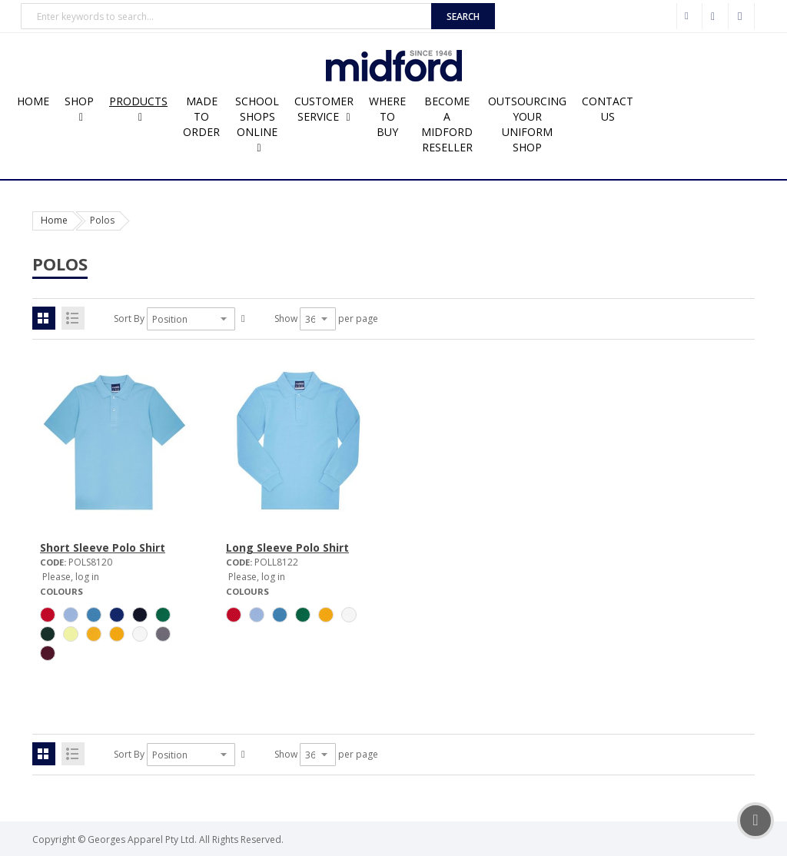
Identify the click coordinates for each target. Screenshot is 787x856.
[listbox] (114, 636)
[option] (47, 614)
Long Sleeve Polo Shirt (287, 547)
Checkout (715, 16)
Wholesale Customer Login (689, 16)
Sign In (742, 16)
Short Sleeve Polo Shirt (102, 547)
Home (54, 220)
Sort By (129, 318)
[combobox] (226, 16)
